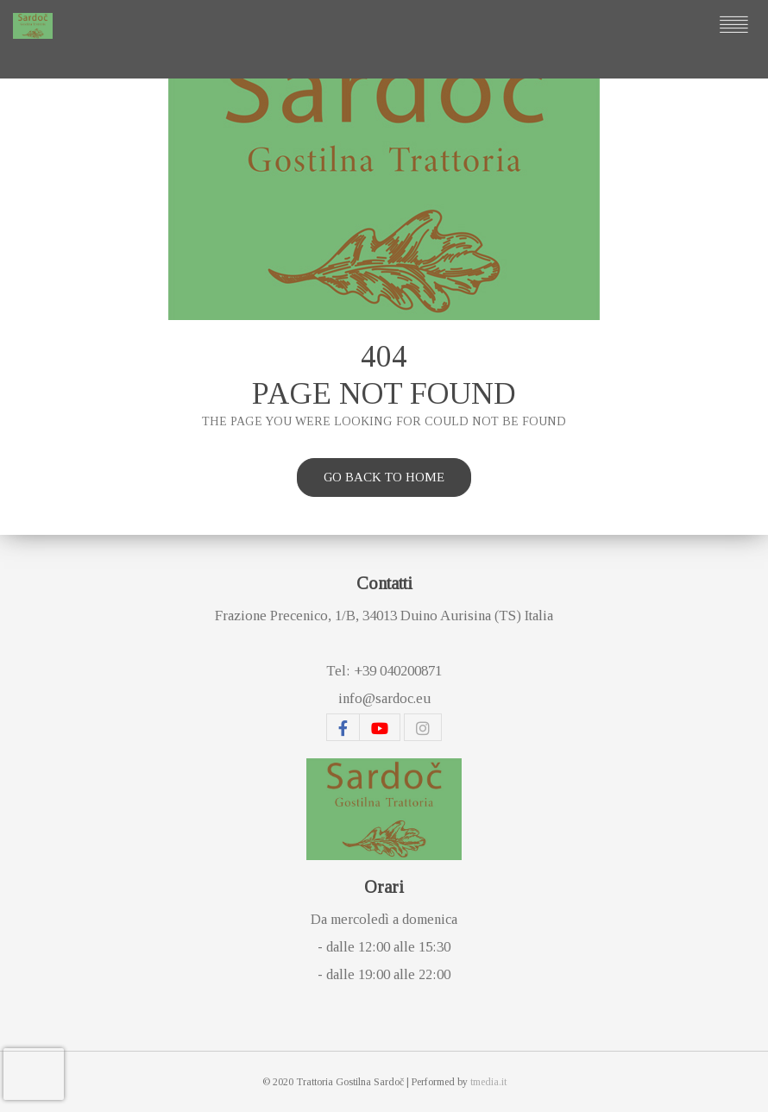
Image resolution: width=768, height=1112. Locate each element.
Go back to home (384, 477)
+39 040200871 (398, 671)
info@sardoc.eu (384, 698)
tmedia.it (488, 1082)
